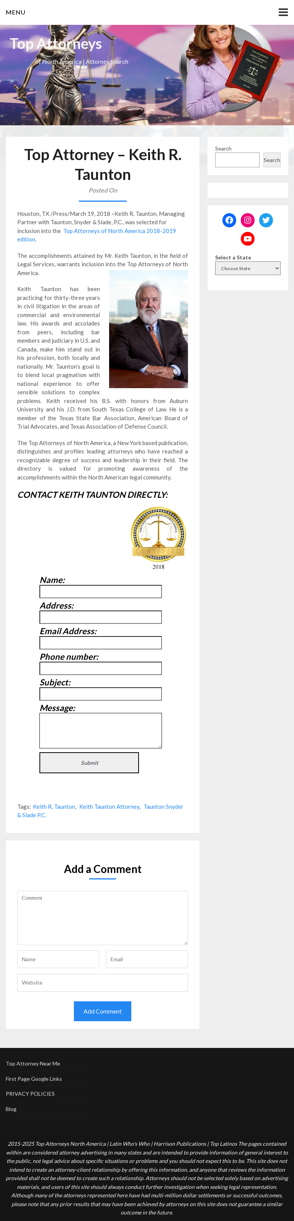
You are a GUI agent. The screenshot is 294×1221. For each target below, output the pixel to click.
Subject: (54, 682)
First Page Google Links (34, 1078)
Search (223, 148)
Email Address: (67, 631)
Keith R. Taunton (54, 806)
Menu (16, 12)
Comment (102, 918)
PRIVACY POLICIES (30, 1093)
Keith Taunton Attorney (109, 806)
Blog (11, 1109)
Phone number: (68, 656)
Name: (52, 580)
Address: (56, 605)
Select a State (233, 257)
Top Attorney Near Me (33, 1063)
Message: (57, 708)
